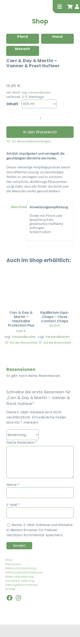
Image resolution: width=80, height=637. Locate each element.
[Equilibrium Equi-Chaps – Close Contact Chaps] (54, 276)
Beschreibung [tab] (17, 206)
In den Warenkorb (40, 132)
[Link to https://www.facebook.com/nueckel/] (10, 598)
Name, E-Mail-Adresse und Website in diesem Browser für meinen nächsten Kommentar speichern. (39, 530)
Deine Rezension (21, 442)
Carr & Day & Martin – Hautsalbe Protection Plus (21, 319)
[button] (28, 141)
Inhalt (12, 103)
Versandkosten (40, 92)
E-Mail (13, 504)
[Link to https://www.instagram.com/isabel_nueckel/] (18, 598)
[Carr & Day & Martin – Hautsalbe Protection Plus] (21, 276)
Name (12, 484)
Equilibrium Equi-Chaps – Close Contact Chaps (54, 317)
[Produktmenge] (40, 118)
